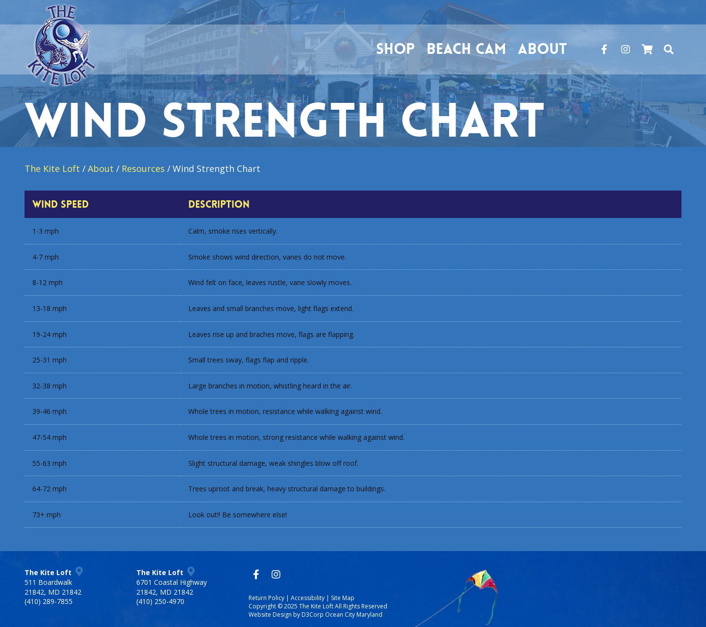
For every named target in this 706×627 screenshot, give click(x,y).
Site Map (342, 598)
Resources (143, 168)
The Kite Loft (52, 168)
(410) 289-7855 (49, 601)
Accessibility (308, 598)
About (542, 49)
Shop (395, 49)
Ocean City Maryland (353, 614)
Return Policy (266, 598)
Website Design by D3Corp (286, 614)
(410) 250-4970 (160, 601)
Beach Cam (466, 49)
